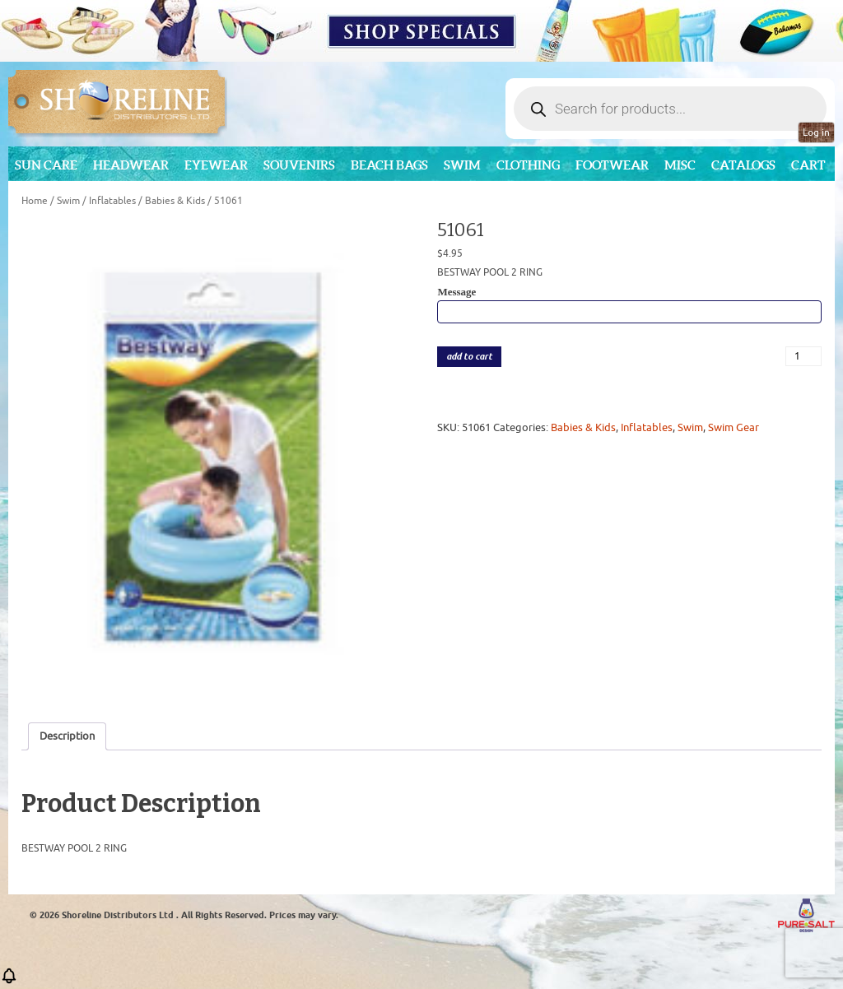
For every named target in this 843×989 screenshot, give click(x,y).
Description (67, 736)
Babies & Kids (175, 200)
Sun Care (46, 165)
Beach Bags (389, 165)
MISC (680, 165)
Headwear (131, 165)
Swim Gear (733, 427)
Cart (808, 165)
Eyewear (216, 165)
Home (34, 200)
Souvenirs (299, 165)
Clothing (528, 165)
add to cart (469, 357)
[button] (9, 981)
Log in (816, 132)
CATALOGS (743, 165)
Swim (462, 165)
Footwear (612, 165)
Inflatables (112, 200)
